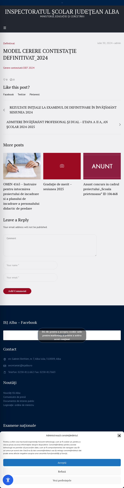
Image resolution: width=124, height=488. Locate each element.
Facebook (8, 94)
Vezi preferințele (62, 480)
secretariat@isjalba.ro (20, 365)
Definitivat (9, 43)
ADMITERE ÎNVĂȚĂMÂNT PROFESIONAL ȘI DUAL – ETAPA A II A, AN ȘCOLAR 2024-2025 (57, 124)
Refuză (62, 471)
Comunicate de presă (14, 396)
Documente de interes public (18, 401)
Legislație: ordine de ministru (18, 405)
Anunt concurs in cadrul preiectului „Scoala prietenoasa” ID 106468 (101, 189)
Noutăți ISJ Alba (11, 392)
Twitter (22, 94)
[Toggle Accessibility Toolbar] (8, 480)
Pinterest (35, 94)
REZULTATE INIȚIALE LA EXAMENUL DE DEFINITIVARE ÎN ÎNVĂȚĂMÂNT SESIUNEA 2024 (63, 109)
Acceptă (62, 462)
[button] (119, 435)
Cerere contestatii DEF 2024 (18, 67)
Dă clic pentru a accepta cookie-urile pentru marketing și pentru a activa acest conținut (62, 335)
